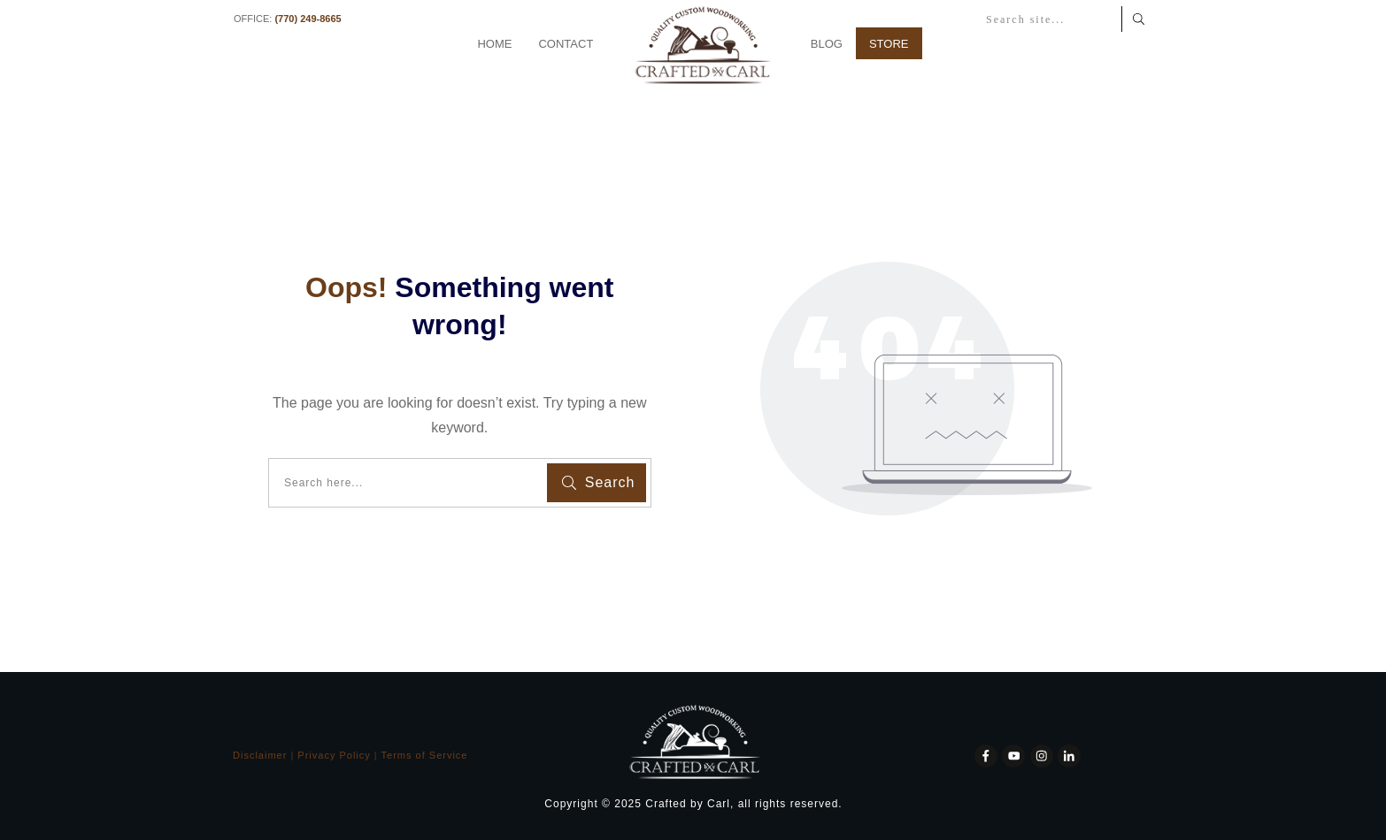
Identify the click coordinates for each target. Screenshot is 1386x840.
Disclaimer (260, 755)
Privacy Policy (333, 755)
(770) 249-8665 (307, 18)
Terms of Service (424, 755)
